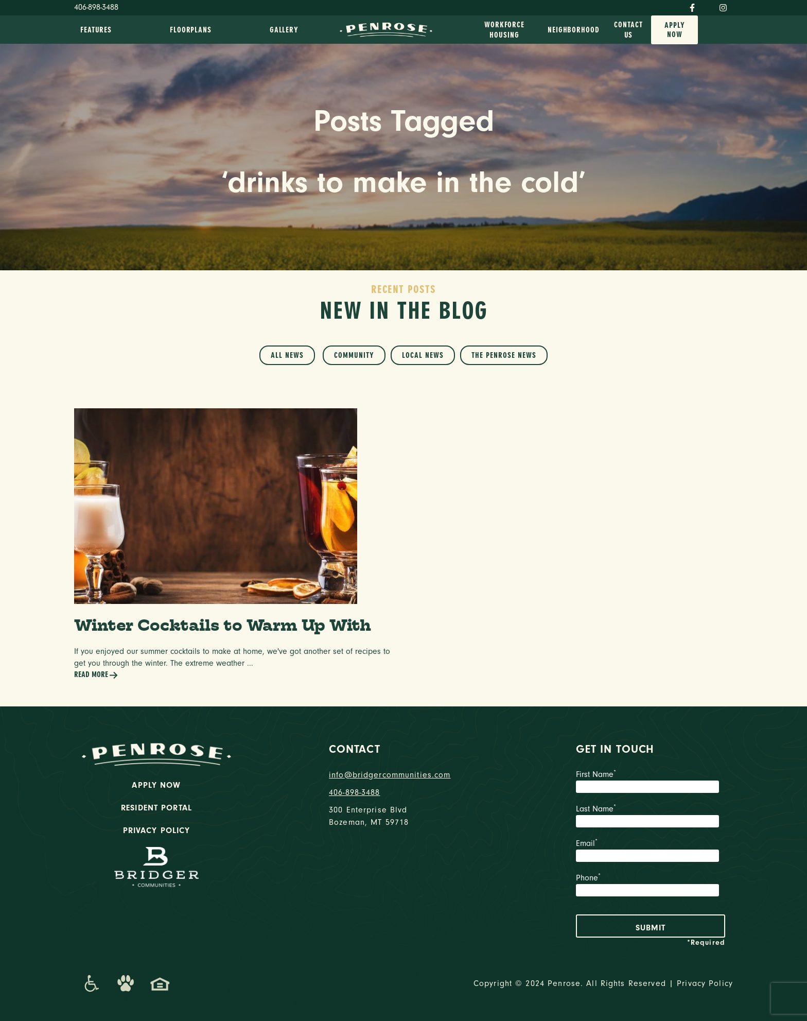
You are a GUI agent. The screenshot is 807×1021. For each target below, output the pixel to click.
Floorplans (191, 29)
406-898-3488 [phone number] (354, 792)
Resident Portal (156, 807)
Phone (650, 886)
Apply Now (674, 30)
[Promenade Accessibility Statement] (91, 983)
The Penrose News (503, 355)
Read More (96, 675)
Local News (423, 355)
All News (287, 355)
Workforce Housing (504, 30)
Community (354, 355)
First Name (650, 782)
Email (650, 851)
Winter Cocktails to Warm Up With (222, 625)
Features (96, 29)
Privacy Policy (156, 830)
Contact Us (628, 30)
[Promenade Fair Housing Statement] (160, 983)
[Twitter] (707, 6)
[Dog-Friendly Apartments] (126, 983)
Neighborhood (574, 29)
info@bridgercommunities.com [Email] (390, 775)
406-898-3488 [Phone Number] (96, 7)
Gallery (284, 29)
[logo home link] (386, 28)
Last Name (650, 817)
